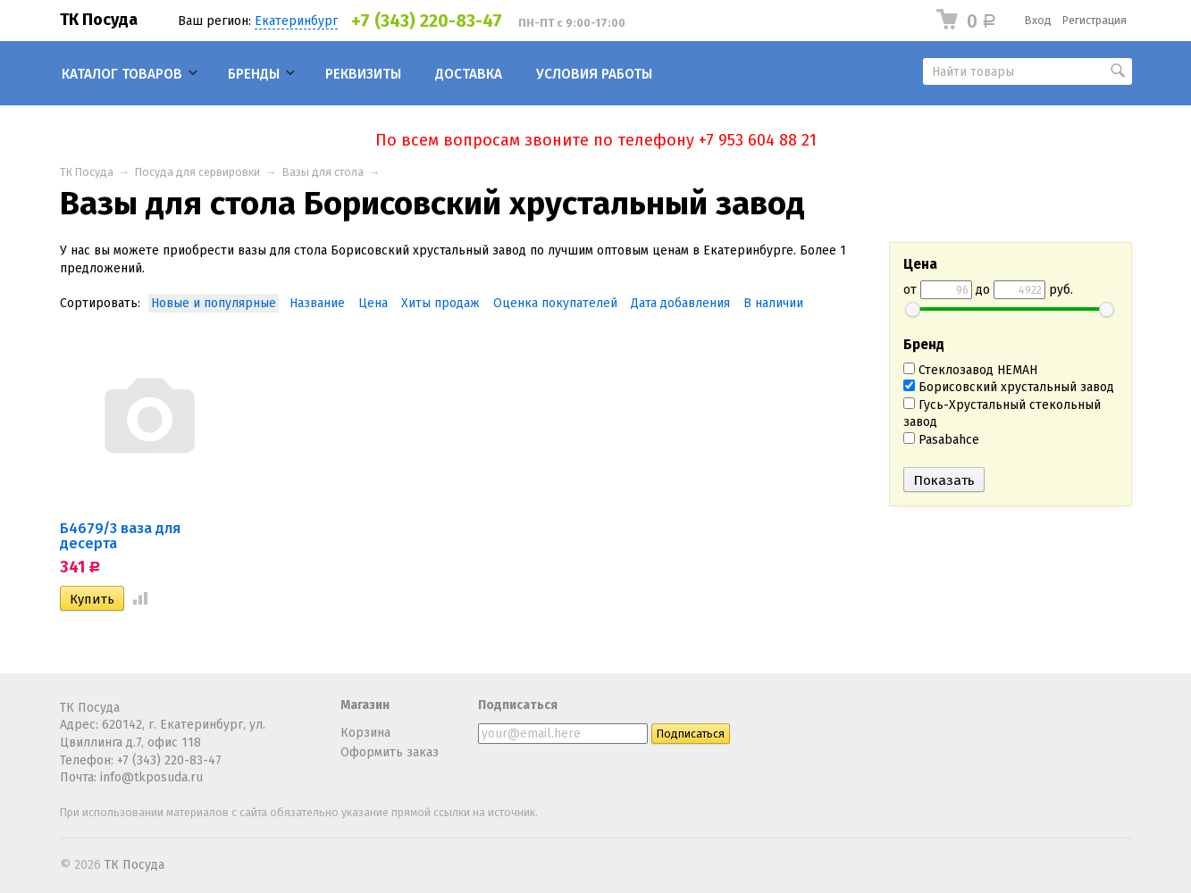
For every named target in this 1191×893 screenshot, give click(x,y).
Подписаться (518, 705)
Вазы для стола (323, 172)
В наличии (773, 303)
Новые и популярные (213, 303)
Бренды (254, 74)
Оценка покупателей (555, 303)
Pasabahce (941, 439)
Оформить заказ (389, 752)
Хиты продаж (440, 303)
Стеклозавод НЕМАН (970, 370)
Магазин (365, 705)
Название (317, 303)
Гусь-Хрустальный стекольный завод (1002, 413)
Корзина (365, 732)
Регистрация (1094, 20)
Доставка (468, 74)
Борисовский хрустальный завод (1008, 387)
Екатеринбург (296, 21)
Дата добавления (680, 303)
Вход (1038, 20)
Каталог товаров (122, 74)
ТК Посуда (99, 19)
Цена (373, 303)
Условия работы (594, 74)
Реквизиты (363, 74)
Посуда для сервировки (197, 172)
